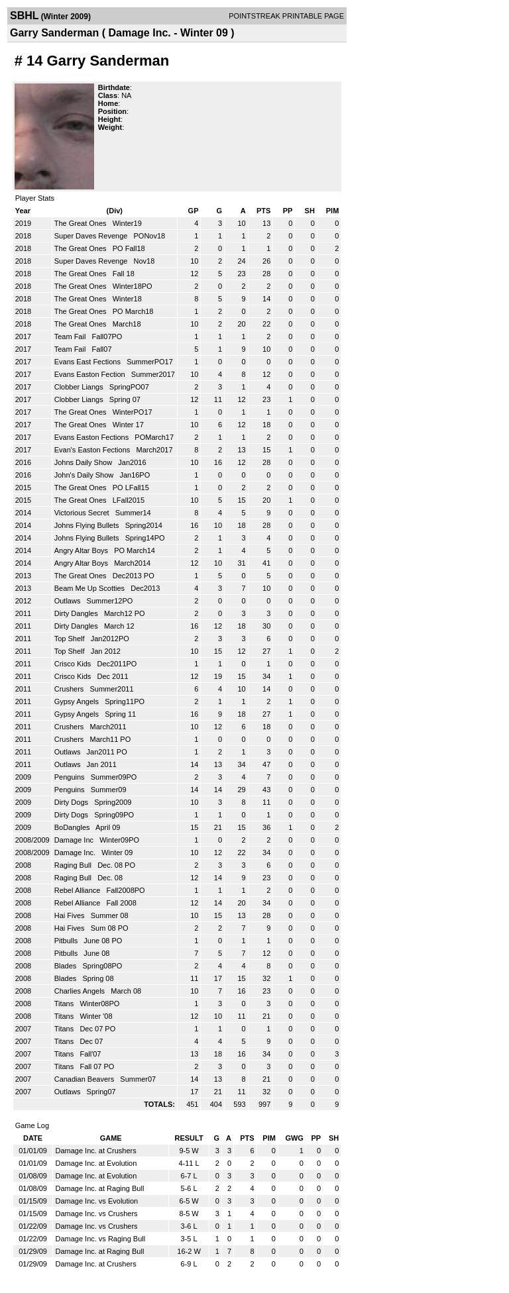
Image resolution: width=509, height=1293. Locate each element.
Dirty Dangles (77, 613)
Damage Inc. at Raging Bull (99, 1188)
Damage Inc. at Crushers (95, 1151)
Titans (65, 1004)
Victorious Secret (82, 513)
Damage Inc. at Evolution (96, 1163)
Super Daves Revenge (92, 236)
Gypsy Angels (77, 701)
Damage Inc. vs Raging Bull (100, 1239)
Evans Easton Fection (90, 374)
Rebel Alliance (78, 890)
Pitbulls (67, 941)
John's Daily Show (85, 475)
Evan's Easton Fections (93, 450)
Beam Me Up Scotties (90, 588)
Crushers (70, 689)
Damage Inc (74, 840)
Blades (66, 966)
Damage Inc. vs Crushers (96, 1213)
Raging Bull (73, 865)
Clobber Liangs (79, 387)
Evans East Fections (88, 362)
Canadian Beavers (85, 1079)
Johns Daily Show (84, 462)
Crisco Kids (73, 664)
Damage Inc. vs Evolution (96, 1201)
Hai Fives (70, 915)
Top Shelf (70, 639)
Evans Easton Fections (92, 437)
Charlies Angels (80, 991)
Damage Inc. (75, 852)
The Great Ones (81, 223)
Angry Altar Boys (82, 550)
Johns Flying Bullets (87, 525)
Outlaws (68, 601)
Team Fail (71, 336)
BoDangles (73, 827)
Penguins (70, 777)
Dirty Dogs (72, 802)
